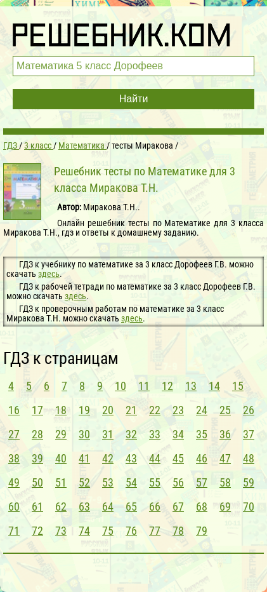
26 (248, 410)
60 (14, 506)
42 (108, 458)
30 (84, 434)
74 (84, 530)
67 (178, 506)
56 (178, 482)
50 (37, 482)
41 (84, 458)
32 (131, 434)
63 (84, 506)
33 (154, 434)
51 (61, 482)
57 (201, 482)
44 (154, 458)
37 (248, 434)
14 (214, 386)
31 (108, 434)
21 (131, 410)
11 (144, 386)
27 (14, 434)
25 (225, 410)
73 (61, 530)
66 (154, 506)
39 (37, 458)
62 (61, 506)
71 (14, 530)
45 (178, 458)
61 (37, 506)
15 (238, 386)
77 (154, 530)
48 (248, 458)
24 (201, 410)
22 (154, 410)
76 (131, 530)
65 (131, 506)
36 (225, 434)
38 (14, 458)
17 (37, 410)
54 (131, 482)
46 (201, 458)
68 (201, 506)
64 (108, 506)
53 (108, 482)
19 (84, 410)
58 (225, 482)
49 (14, 482)
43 (131, 458)
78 (178, 530)
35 (201, 434)
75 (108, 530)
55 (154, 482)
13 (191, 386)
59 (248, 482)
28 (37, 434)
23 (178, 410)
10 (120, 386)
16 (14, 410)
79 (201, 530)
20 (108, 410)
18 (61, 410)
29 (61, 434)
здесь (49, 274)
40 (61, 458)
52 (84, 482)
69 (225, 506)
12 (167, 386)
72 (37, 530)
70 (248, 506)
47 (225, 458)
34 (178, 434)
